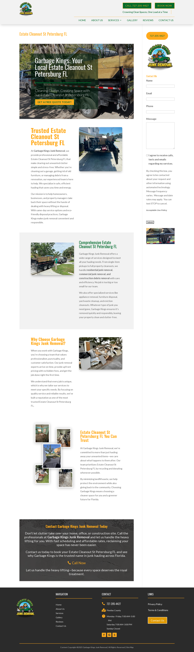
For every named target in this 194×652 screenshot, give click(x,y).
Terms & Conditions (158, 610)
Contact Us (166, 20)
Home (82, 20)
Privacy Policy (155, 604)
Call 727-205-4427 (137, 5)
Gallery (132, 20)
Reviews (148, 20)
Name (149, 80)
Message (151, 118)
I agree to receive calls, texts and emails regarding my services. (160, 159)
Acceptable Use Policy (156, 210)
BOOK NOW (164, 5)
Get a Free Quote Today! (55, 102)
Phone (149, 106)
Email (149, 93)
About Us (97, 20)
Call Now (79, 563)
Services (113, 20)
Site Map (130, 647)
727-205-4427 (157, 35)
